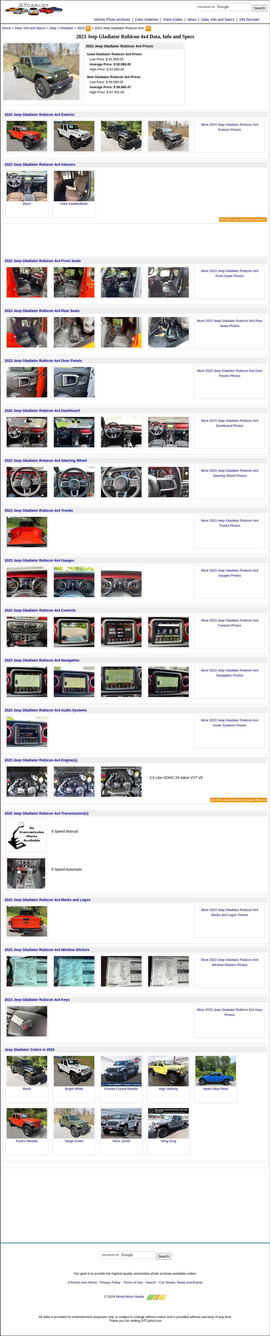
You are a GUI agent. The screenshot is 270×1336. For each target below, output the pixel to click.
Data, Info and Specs (217, 19)
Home (6, 28)
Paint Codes (172, 19)
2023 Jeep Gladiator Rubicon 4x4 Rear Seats (42, 311)
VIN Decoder (249, 19)
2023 (81, 28)
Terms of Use (133, 1282)
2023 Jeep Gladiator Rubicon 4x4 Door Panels (43, 361)
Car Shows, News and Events (181, 1282)
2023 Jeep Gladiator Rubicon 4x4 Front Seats (43, 261)
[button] (88, 28)
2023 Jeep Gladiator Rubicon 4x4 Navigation (42, 660)
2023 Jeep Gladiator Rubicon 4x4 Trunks (39, 510)
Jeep (52, 28)
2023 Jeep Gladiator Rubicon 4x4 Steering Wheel (46, 461)
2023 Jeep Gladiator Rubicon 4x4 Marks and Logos (47, 900)
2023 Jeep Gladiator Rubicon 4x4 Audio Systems (46, 710)
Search (151, 1282)
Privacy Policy (110, 1282)
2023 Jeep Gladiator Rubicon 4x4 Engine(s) (41, 760)
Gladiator (67, 28)
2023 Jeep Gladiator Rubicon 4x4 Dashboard (42, 411)
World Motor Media (130, 1296)
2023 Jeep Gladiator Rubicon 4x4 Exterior (40, 115)
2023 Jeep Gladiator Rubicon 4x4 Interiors (40, 164)
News (192, 19)
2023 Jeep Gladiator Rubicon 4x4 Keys (37, 1000)
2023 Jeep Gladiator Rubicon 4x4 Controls (40, 610)
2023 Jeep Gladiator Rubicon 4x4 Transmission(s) (47, 813)
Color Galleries (146, 19)
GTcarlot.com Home (82, 1282)
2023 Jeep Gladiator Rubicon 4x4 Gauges (39, 560)
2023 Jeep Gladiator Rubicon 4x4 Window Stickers (47, 950)
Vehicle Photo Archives (112, 19)
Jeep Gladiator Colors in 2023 (30, 1050)
